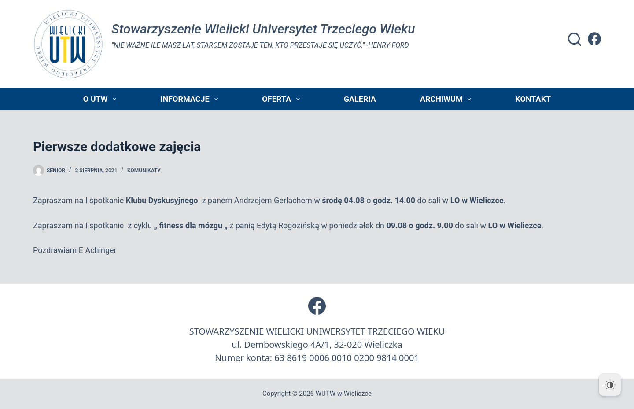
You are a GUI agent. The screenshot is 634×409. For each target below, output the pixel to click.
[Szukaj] (574, 39)
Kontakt (533, 99)
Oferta (282, 99)
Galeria (360, 99)
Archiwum (447, 99)
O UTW (101, 99)
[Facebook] (594, 38)
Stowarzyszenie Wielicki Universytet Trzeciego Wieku (263, 29)
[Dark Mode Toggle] (610, 385)
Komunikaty (144, 170)
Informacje (190, 99)
